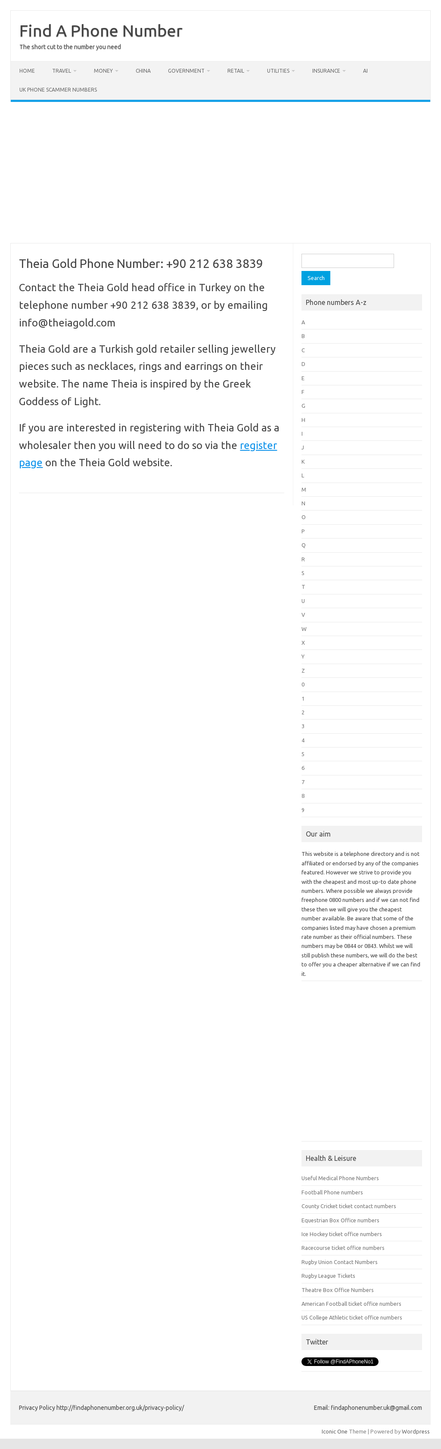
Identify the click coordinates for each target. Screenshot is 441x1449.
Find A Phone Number (101, 31)
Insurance (326, 71)
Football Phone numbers (332, 1192)
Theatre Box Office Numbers (337, 1290)
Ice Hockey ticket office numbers (341, 1234)
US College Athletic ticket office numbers (351, 1317)
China (143, 71)
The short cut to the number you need (70, 46)
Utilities (278, 71)
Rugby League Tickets (328, 1276)
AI (365, 71)
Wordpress (416, 1431)
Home (27, 71)
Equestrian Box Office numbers (340, 1220)
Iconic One (335, 1431)
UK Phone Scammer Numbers (58, 89)
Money (103, 71)
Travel (61, 71)
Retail (235, 71)
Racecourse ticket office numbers (343, 1248)
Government (186, 71)
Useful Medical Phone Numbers (340, 1178)
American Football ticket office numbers (351, 1304)
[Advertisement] (220, 172)
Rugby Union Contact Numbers (339, 1262)
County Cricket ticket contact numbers (348, 1206)
